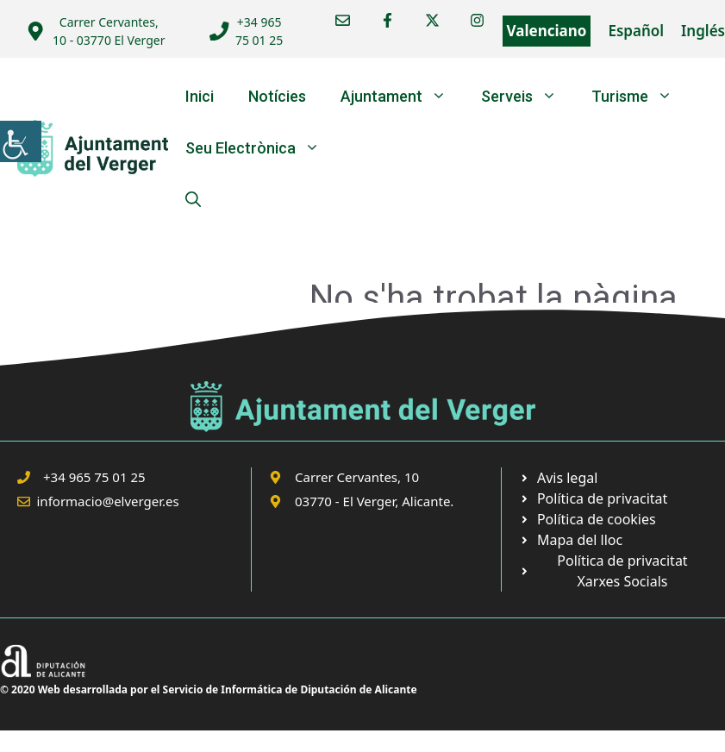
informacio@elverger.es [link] (108, 501)
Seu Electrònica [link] (261, 148)
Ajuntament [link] (402, 96)
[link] (20, 141)
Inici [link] (199, 96)
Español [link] (636, 31)
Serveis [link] (527, 96)
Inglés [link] (703, 31)
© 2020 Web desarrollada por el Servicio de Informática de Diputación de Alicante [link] (208, 689)
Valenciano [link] (547, 31)
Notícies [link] (277, 96)
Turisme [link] (640, 96)
